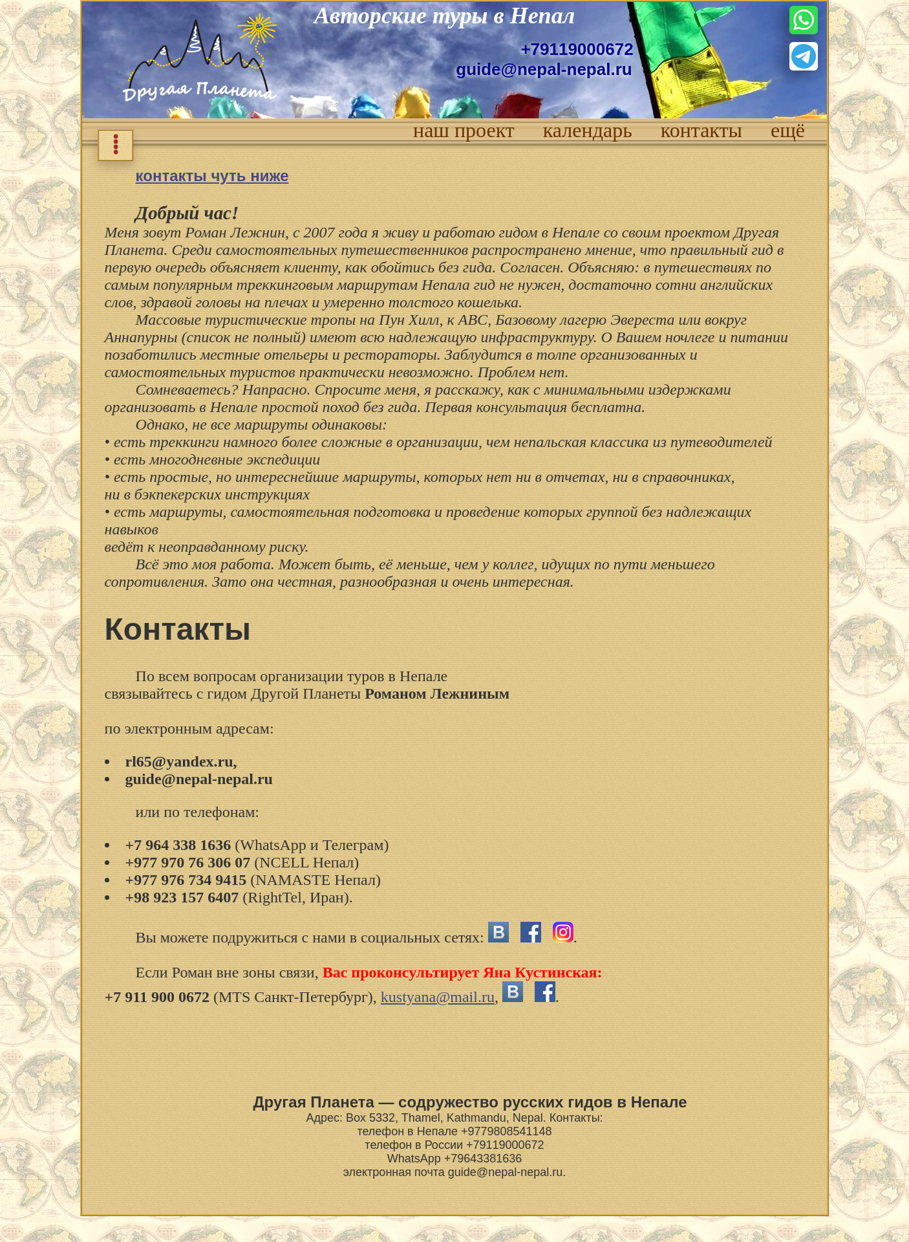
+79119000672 (576, 49)
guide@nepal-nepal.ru (544, 69)
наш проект (464, 130)
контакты (701, 130)
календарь (587, 130)
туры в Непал (504, 15)
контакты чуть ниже (212, 175)
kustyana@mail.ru (438, 996)
